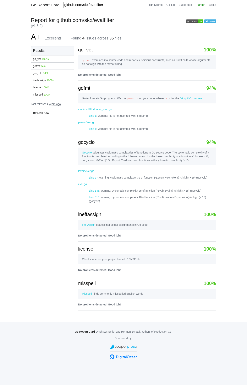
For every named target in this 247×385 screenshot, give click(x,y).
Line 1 (92, 115)
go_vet (41, 58)
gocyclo (40, 73)
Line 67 (93, 177)
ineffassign (43, 80)
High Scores (155, 4)
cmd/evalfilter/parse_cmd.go (95, 109)
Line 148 (94, 190)
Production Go (163, 331)
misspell (41, 94)
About (212, 4)
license (41, 87)
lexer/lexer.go (86, 171)
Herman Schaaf (130, 331)
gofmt (39, 66)
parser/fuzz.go (86, 122)
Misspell (87, 293)
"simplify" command (191, 98)
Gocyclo (87, 152)
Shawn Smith (107, 331)
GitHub (170, 4)
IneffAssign (88, 224)
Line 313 (94, 197)
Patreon (200, 4)
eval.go (82, 184)
